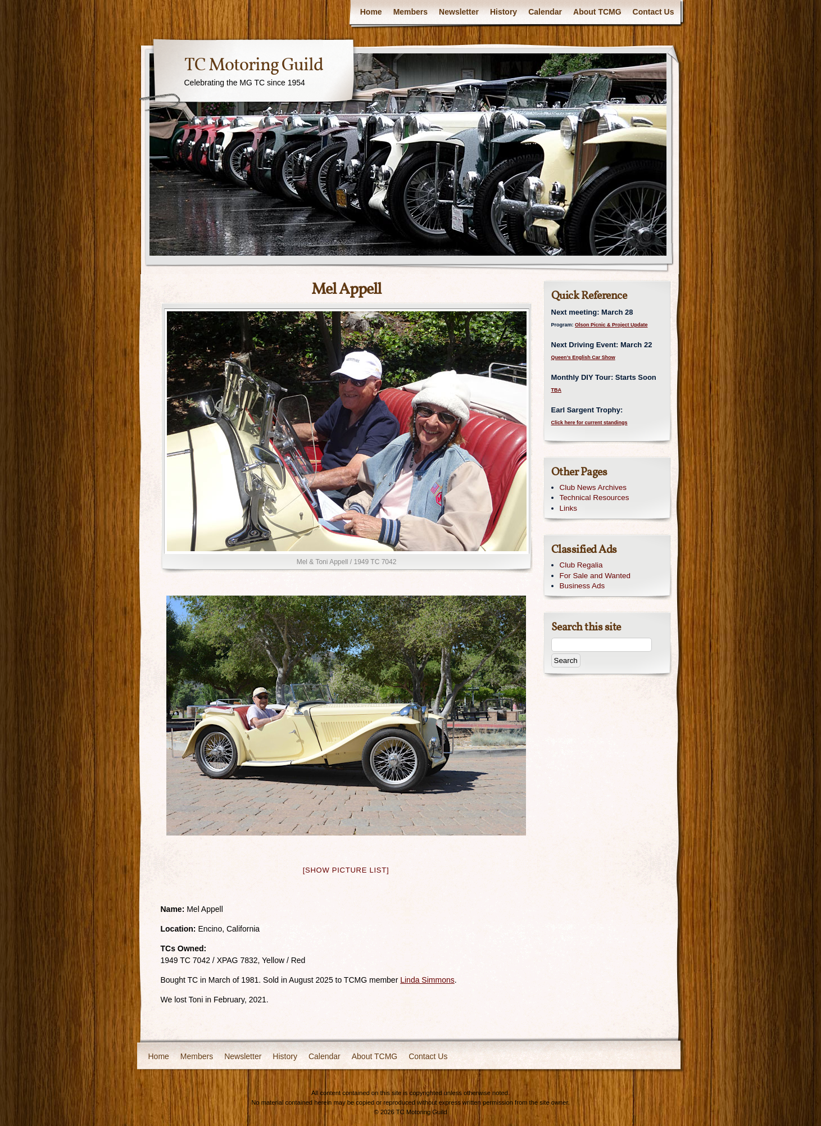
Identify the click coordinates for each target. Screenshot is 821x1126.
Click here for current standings (589, 422)
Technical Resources (594, 497)
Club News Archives (593, 487)
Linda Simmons (427, 979)
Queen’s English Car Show (583, 357)
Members (410, 11)
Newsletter (459, 11)
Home (371, 11)
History (503, 11)
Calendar (545, 11)
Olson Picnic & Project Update (611, 325)
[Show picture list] (346, 870)
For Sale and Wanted (595, 575)
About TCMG (597, 11)
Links (568, 508)
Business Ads (582, 586)
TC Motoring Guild (253, 65)
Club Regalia (581, 565)
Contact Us (653, 11)
